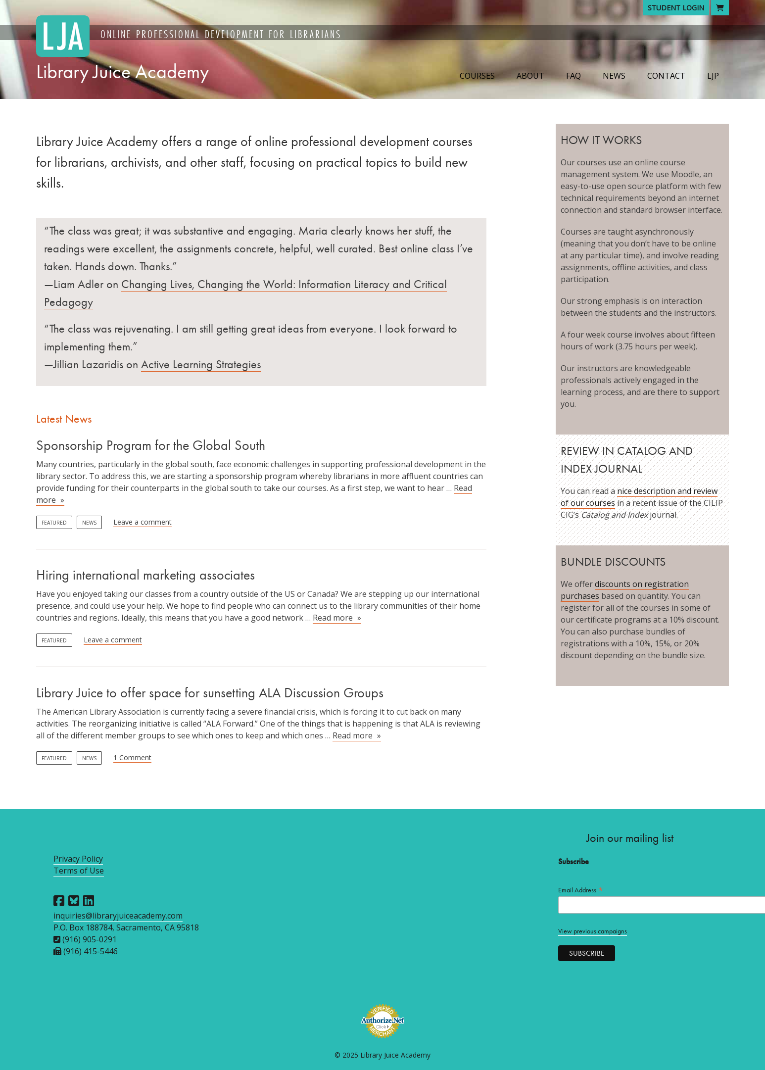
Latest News (64, 419)
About (530, 75)
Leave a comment (142, 522)
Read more (337, 618)
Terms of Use (78, 870)
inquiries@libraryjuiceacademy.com (118, 915)
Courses (477, 75)
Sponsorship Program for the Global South (150, 445)
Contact (666, 75)
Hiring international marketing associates (145, 575)
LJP (713, 75)
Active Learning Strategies (201, 364)
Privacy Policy (78, 858)
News (614, 75)
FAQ (573, 75)
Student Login (676, 7)
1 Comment (132, 757)
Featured (54, 522)
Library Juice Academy (122, 71)
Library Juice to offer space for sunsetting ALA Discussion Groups (209, 692)
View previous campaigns (592, 931)
